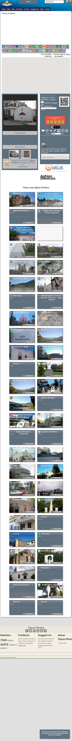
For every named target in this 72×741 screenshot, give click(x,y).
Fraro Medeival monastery (51, 262)
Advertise (8, 657)
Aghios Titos (47, 482)
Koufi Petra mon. (20, 295)
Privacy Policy (62, 643)
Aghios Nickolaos (21, 601)
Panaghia (45, 584)
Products (19, 9)
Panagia (16, 210)
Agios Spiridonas (21, 227)
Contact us (13, 657)
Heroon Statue (47, 516)
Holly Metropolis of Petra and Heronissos (52, 364)
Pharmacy (45, 550)
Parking (16, 414)
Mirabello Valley (20, 397)
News (42, 9)
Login (3, 657)
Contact (26, 9)
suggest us (41, 645)
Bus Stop (17, 312)
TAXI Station (18, 346)
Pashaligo (45, 278)
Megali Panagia (20, 278)
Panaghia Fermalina (50, 499)
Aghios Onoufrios (49, 329)
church (16, 380)
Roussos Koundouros (51, 567)
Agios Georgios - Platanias (24, 449)
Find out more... (54, 738)
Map (8, 9)
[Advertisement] (36, 28)
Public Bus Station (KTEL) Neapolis (51, 228)
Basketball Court (48, 431)
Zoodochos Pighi (20, 363)
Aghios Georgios (20, 584)
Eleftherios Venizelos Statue (51, 602)
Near (13, 9)
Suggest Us (35, 9)
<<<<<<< (56, 134)
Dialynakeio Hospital (22, 431)
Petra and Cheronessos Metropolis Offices (24, 483)
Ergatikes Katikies (49, 448)
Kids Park (17, 499)
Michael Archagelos (22, 516)
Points (47, 9)
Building (17, 567)
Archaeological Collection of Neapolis (52, 211)
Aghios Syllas (47, 397)
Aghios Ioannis (20, 261)
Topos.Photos (36, 627)
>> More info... (29, 222)
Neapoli (44, 346)
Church (16, 618)
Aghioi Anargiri (48, 414)
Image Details (20, 133)
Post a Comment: (48, 157)
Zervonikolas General (50, 380)
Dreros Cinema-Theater (23, 533)
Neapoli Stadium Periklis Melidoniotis (24, 245)
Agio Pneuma (47, 295)
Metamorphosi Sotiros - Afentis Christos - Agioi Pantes (51, 314)
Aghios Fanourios (21, 329)
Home (4, 9)
